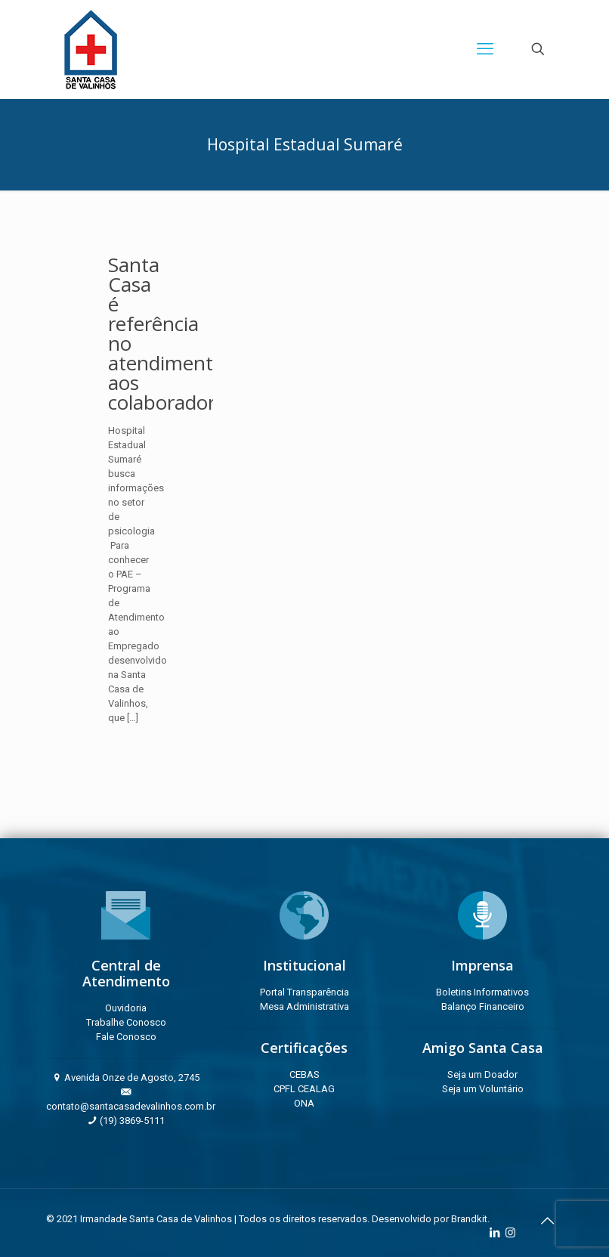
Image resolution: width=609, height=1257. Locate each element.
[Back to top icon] (547, 1221)
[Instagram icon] (510, 1233)
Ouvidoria (126, 1008)
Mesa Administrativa (304, 1006)
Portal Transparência (304, 992)
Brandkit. (470, 1218)
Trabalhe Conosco (126, 1022)
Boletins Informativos (482, 992)
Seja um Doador (482, 1074)
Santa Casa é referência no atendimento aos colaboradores (171, 333)
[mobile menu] (485, 49)
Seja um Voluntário (483, 1088)
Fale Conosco (126, 1036)
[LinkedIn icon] (494, 1233)
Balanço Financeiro (482, 1006)
